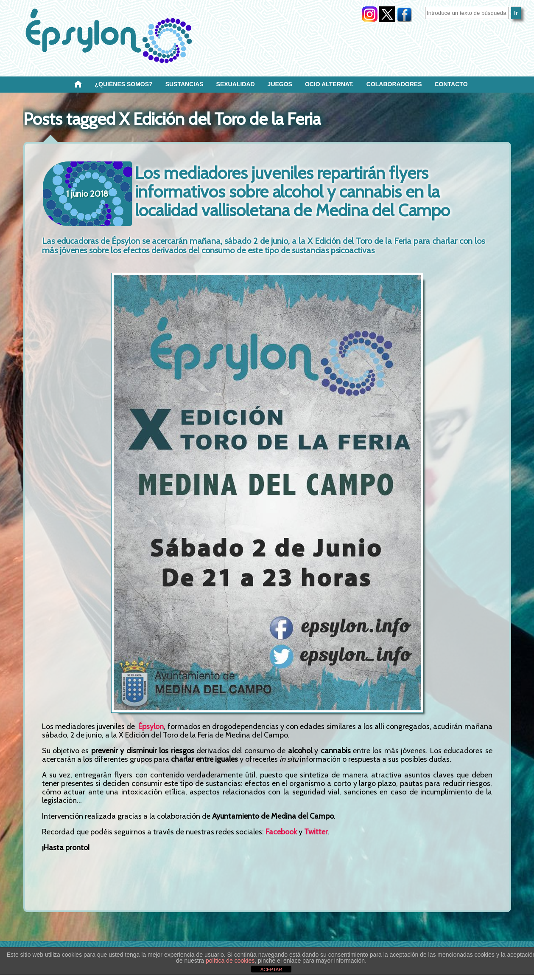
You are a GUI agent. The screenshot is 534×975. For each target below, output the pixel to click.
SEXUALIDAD (235, 84)
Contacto (450, 84)
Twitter (316, 832)
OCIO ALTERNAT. (329, 84)
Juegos (280, 84)
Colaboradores (394, 84)
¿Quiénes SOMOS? (124, 84)
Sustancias (184, 84)
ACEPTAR (271, 969)
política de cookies (230, 960)
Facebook (281, 832)
